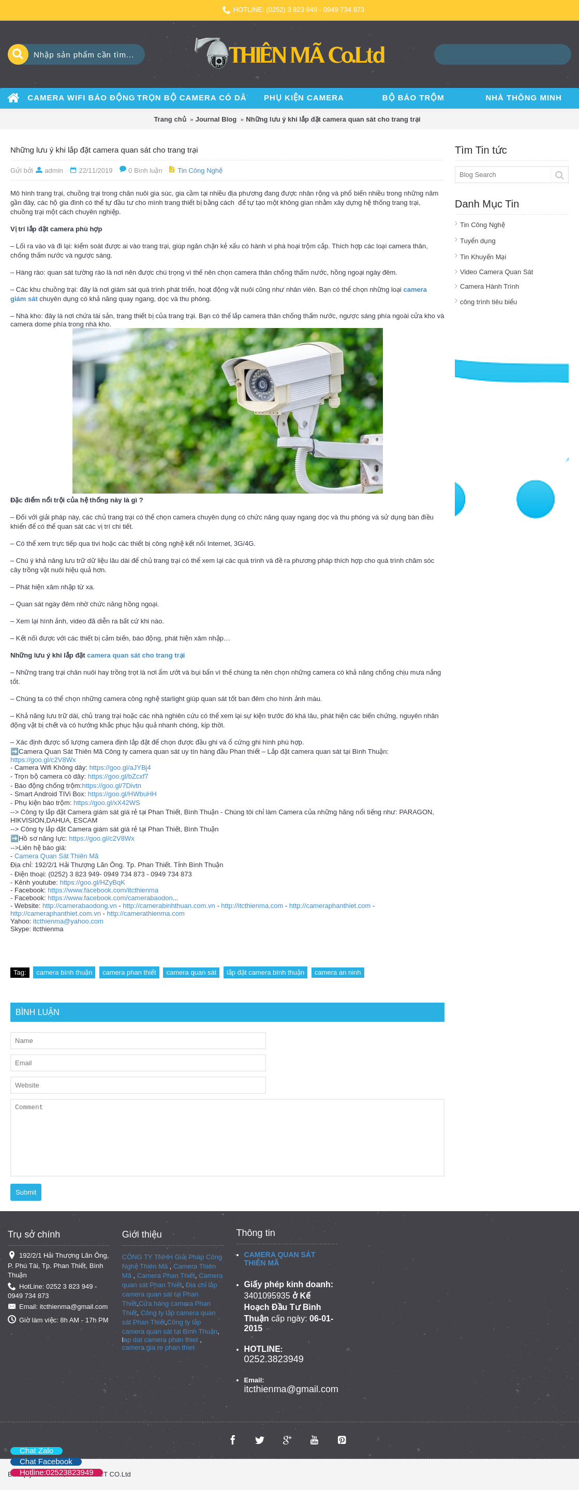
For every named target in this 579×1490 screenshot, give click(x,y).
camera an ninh (338, 972)
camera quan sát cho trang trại (136, 655)
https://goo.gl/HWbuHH (122, 794)
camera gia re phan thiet (158, 1347)
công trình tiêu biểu (488, 302)
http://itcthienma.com (252, 906)
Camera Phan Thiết (166, 1275)
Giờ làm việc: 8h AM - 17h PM (58, 1320)
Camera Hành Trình (489, 286)
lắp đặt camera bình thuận (265, 972)
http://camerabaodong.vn (79, 906)
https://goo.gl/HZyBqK (92, 882)
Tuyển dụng (478, 241)
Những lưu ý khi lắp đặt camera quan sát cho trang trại (333, 119)
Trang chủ (170, 119)
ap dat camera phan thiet (161, 1340)
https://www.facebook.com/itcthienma (103, 890)
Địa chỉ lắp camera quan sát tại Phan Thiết (169, 1294)
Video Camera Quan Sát (496, 272)
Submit (26, 1192)
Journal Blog (216, 119)
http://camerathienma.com (145, 913)
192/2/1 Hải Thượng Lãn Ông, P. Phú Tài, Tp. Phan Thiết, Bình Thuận (58, 1265)
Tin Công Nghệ (482, 225)
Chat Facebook (46, 1461)
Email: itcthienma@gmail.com (58, 1307)
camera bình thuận (64, 972)
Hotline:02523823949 (57, 1472)
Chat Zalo (36, 1450)
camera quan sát (191, 972)
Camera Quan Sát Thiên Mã (56, 856)
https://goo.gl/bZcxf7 (118, 776)
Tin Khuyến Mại (483, 257)
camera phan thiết (129, 972)
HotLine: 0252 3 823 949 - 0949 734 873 (52, 1291)
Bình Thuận (200, 1331)
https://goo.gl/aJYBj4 (120, 767)
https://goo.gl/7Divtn (111, 785)
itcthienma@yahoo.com (68, 921)
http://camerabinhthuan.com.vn (169, 906)
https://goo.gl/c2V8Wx (43, 760)
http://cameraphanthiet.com (330, 906)
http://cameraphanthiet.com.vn (55, 913)
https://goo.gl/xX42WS (106, 803)
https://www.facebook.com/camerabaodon (110, 898)
